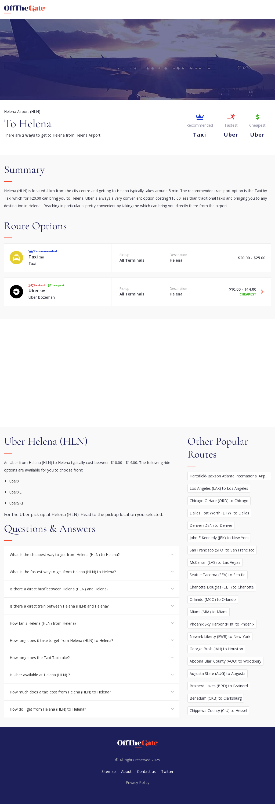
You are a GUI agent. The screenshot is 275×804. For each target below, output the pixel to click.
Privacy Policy (137, 782)
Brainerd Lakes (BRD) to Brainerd (219, 685)
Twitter (167, 771)
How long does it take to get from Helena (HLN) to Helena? (61, 640)
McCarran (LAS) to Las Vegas (215, 562)
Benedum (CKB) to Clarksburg (216, 698)
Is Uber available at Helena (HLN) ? (40, 674)
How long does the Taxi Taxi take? (40, 657)
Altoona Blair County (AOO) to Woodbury (225, 661)
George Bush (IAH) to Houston (216, 648)
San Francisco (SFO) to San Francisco (222, 550)
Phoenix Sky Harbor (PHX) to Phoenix (222, 624)
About (126, 771)
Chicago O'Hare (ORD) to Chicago (219, 500)
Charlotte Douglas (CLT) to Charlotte (222, 587)
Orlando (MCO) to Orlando (213, 599)
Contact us (146, 771)
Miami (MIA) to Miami (208, 611)
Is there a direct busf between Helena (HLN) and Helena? (59, 588)
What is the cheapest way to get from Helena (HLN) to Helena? (65, 554)
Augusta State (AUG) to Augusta (217, 673)
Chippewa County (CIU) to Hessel (218, 710)
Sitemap (109, 771)
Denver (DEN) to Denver (211, 525)
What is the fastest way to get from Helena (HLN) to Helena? (63, 571)
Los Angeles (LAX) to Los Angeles (219, 488)
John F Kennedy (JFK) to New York (219, 537)
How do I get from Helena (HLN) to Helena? (48, 709)
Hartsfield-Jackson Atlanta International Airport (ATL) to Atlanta (230, 475)
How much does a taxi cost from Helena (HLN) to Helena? (60, 692)
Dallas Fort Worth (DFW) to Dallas (219, 513)
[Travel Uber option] (260, 291)
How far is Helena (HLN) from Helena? (43, 623)
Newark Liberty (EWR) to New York (220, 636)
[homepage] (24, 9)
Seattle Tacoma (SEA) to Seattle (217, 574)
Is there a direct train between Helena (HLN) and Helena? (59, 606)
